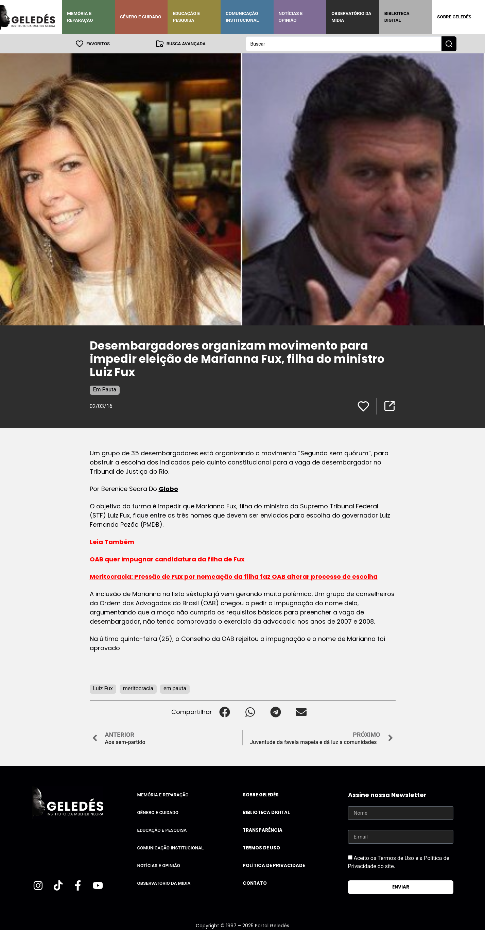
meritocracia (138, 688)
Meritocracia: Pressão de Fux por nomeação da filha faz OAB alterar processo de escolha (234, 576)
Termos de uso (261, 847)
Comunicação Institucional (242, 17)
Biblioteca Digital (397, 17)
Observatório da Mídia (351, 17)
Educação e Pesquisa (186, 17)
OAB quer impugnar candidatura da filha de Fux (168, 559)
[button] (225, 711)
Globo (168, 488)
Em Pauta (105, 389)
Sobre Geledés (454, 16)
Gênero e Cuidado (140, 16)
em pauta (174, 688)
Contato (255, 883)
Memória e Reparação (80, 17)
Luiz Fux (103, 688)
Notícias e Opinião (291, 17)
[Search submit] (448, 43)
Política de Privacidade (274, 865)
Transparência (262, 830)
